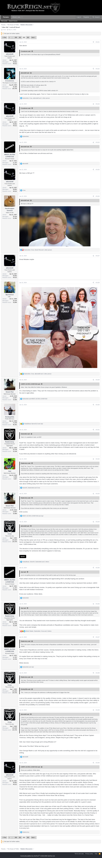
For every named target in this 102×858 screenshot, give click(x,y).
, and (33, 423)
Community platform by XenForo (37, 856)
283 (28, 37)
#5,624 (98, 142)
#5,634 (98, 521)
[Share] (93, 42)
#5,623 (98, 104)
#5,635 (98, 567)
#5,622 (98, 68)
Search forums (13, 21)
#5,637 (98, 637)
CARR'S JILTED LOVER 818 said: (30, 384)
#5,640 (98, 762)
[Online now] (10, 79)
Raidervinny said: (26, 463)
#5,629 (98, 379)
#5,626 (98, 196)
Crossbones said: (26, 51)
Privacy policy (89, 853)
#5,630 (98, 404)
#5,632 (98, 459)
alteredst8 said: (25, 73)
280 (16, 37)
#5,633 (98, 493)
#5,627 (98, 255)
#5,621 (98, 42)
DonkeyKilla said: (26, 689)
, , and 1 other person (36, 98)
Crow (4, 29)
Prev (5, 37)
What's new (16, 17)
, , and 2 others (35, 561)
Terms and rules (79, 853)
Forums (6, 17)
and (34, 398)
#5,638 (98, 673)
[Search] (96, 17)
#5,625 (98, 169)
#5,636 (98, 604)
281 (20, 37)
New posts (4, 21)
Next (33, 37)
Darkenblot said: (25, 434)
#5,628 (98, 282)
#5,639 (98, 710)
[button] (21, 17)
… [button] (12, 37)
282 (24, 37)
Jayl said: (23, 572)
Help (96, 853)
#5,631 (98, 429)
